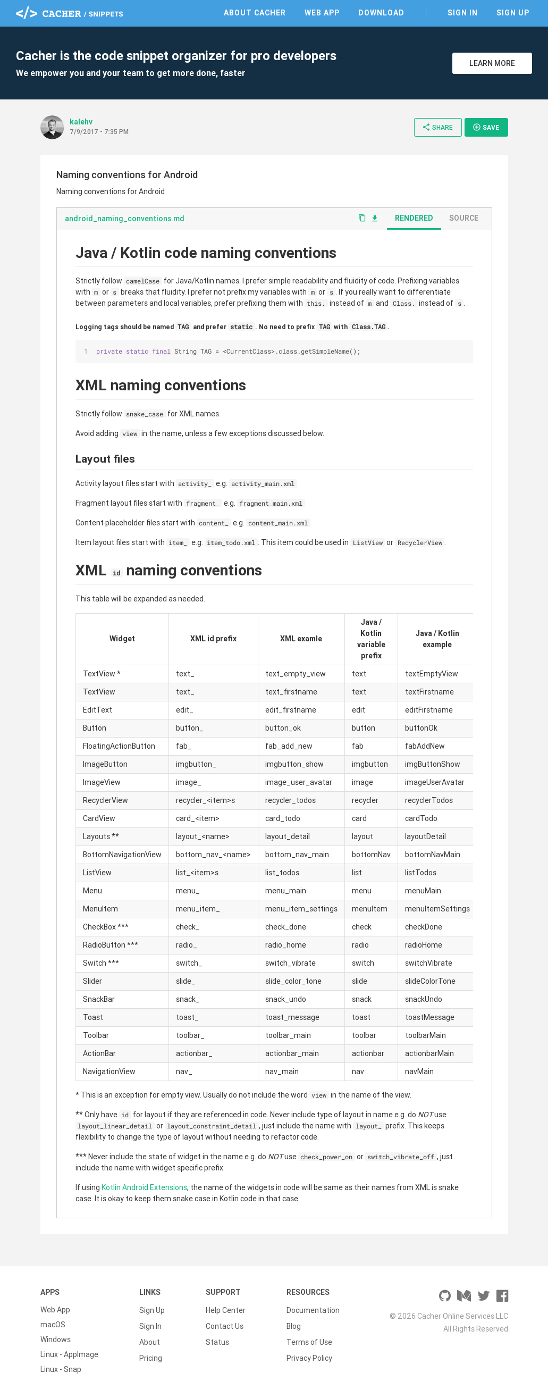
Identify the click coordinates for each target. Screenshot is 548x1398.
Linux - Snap (60, 1369)
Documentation (313, 1310)
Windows (55, 1339)
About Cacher (255, 13)
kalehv (81, 122)
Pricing (150, 1354)
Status (217, 1339)
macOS (52, 1324)
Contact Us (224, 1324)
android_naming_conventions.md (124, 218)
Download (381, 13)
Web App (322, 13)
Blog (293, 1324)
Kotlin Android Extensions (144, 1187)
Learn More (492, 63)
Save (486, 127)
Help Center (226, 1310)
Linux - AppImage (69, 1354)
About (149, 1339)
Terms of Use (309, 1339)
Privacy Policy (309, 1354)
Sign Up (512, 13)
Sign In (463, 13)
